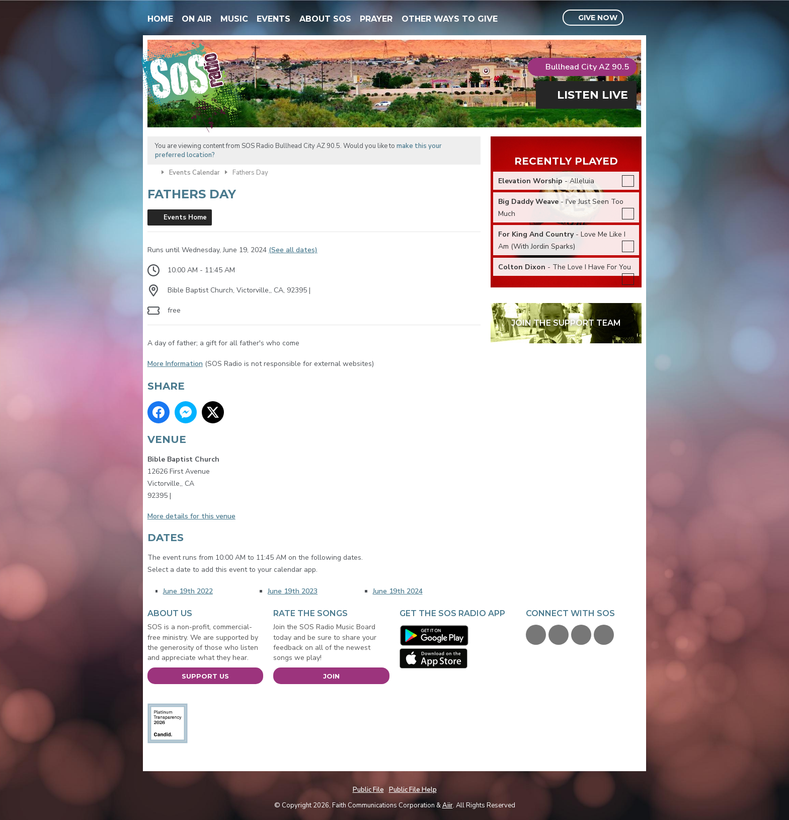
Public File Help (413, 789)
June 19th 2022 (188, 591)
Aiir (447, 805)
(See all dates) (293, 250)
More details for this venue (191, 516)
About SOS (325, 19)
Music (234, 19)
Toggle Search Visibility (635, 18)
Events (273, 19)
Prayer (376, 19)
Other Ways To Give (450, 19)
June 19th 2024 (398, 591)
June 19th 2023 (293, 591)
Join (331, 676)
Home (160, 19)
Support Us (205, 676)
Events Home (185, 217)
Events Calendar (194, 172)
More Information (175, 363)
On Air (196, 19)
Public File (368, 789)
